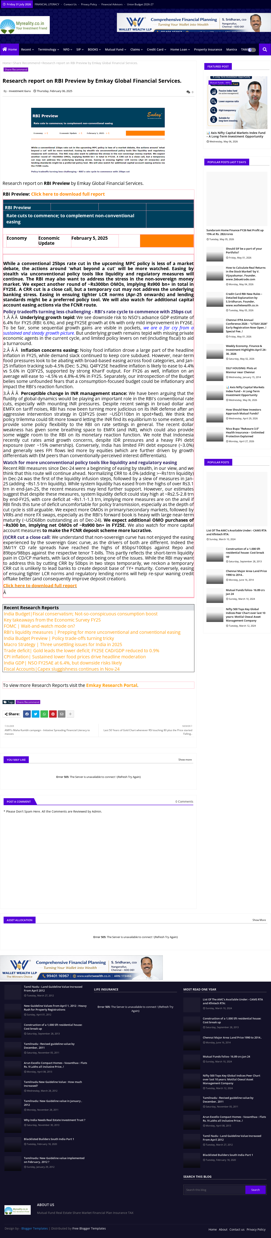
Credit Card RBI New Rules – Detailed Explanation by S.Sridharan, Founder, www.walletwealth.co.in (244, 299)
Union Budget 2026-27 (140, 4)
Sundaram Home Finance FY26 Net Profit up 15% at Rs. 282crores (235, 232)
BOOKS (93, 49)
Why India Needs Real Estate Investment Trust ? (54, 1120)
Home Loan (178, 49)
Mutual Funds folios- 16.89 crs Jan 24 (245, 592)
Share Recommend (26, 63)
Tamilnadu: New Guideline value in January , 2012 (53, 1103)
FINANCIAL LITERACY (47, 4)
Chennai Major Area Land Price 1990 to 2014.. (246, 573)
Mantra (231, 49)
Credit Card (155, 49)
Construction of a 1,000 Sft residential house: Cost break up (245, 552)
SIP (78, 49)
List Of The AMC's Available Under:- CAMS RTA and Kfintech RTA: (236, 532)
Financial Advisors (112, 4)
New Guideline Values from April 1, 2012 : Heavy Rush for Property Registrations (55, 1007)
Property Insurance (208, 49)
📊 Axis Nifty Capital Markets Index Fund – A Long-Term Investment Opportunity (235, 134)
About (223, 1229)
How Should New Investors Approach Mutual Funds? (243, 411)
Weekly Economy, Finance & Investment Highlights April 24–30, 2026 (246, 349)
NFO (66, 49)
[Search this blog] (214, 1190)
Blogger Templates (34, 1228)
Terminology (47, 49)
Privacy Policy (89, 4)
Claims (135, 49)
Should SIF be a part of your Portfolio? (244, 250)
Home (12, 49)
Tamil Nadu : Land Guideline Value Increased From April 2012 (53, 988)
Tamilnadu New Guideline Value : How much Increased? (53, 1084)
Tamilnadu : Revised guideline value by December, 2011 (49, 1046)
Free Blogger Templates (89, 1228)
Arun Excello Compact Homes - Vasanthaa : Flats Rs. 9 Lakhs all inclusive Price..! (55, 1065)
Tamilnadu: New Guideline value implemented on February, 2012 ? (54, 1160)
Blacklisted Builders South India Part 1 (49, 1139)
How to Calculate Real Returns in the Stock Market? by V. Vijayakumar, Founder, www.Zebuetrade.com (245, 273)
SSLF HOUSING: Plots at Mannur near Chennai (241, 370)
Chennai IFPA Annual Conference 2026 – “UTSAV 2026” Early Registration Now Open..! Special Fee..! (246, 325)
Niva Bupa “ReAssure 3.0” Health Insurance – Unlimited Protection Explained (245, 432)
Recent (26, 49)
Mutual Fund (114, 49)
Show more (185, 759)
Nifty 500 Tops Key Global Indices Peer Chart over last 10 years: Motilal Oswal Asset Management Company (245, 615)
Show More (259, 920)
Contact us (70, 4)
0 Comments (184, 801)
